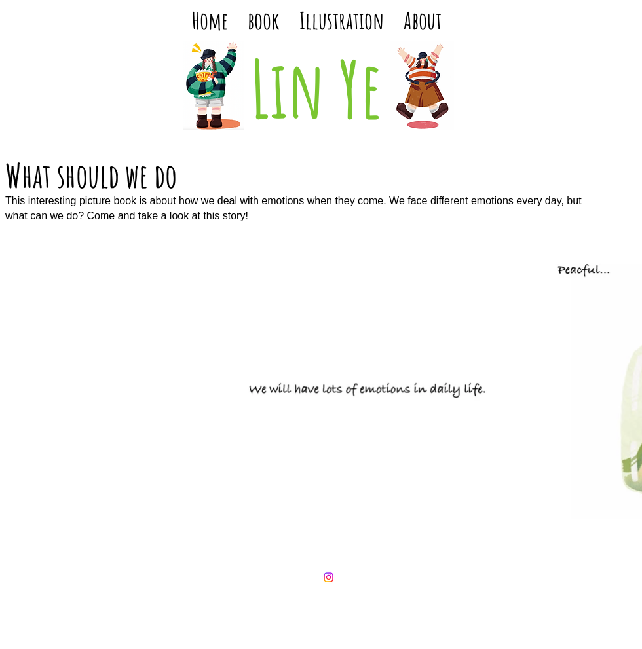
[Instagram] (328, 577)
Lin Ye (316, 88)
